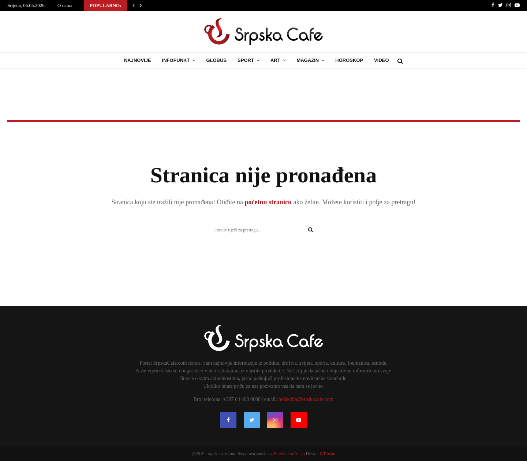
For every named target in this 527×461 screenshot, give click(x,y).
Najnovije (137, 60)
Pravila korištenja (290, 453)
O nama (64, 5)
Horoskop (349, 60)
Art (275, 60)
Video (381, 60)
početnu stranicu (267, 202)
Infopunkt (176, 60)
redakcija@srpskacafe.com (305, 399)
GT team (327, 453)
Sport (246, 60)
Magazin (308, 60)
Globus (216, 60)
